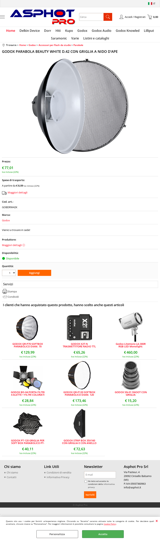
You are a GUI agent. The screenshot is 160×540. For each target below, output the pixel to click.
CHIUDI (156, 521)
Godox (82, 31)
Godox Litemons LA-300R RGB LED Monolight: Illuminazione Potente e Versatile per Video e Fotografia (131, 346)
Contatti (11, 478)
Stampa (12, 293)
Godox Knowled (126, 31)
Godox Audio (101, 31)
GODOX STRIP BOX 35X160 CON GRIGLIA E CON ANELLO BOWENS (79, 443)
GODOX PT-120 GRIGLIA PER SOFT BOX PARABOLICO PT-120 (27, 443)
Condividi (13, 298)
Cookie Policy (110, 524)
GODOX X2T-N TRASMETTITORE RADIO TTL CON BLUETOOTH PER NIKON (79, 346)
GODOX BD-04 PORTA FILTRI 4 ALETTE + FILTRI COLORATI (28, 395)
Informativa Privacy (58, 478)
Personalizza (57, 534)
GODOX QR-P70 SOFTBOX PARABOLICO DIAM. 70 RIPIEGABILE (27, 346)
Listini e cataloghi (96, 39)
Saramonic (59, 39)
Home (12, 31)
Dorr (48, 31)
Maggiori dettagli (17, 194)
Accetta (102, 534)
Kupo (69, 31)
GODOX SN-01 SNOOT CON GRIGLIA (131, 395)
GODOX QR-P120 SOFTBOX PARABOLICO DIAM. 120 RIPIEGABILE (79, 395)
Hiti (58, 31)
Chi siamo (12, 474)
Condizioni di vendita (59, 474)
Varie (75, 39)
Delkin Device (31, 31)
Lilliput (147, 31)
